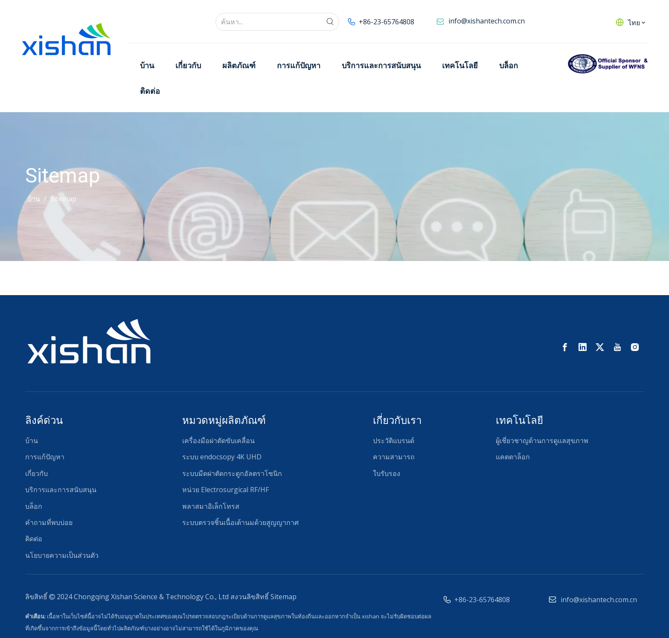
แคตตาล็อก (513, 456)
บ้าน (31, 440)
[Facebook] (565, 347)
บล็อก (33, 506)
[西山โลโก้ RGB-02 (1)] (88, 340)
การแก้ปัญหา (44, 456)
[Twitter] (600, 347)
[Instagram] (635, 347)
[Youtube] (617, 347)
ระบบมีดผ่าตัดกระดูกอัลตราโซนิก (232, 473)
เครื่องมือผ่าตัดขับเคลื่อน (218, 440)
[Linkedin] (582, 347)
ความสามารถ (394, 456)
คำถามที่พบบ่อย (49, 522)
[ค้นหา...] (269, 21)
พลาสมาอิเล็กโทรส (210, 506)
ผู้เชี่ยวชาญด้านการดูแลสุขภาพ (542, 440)
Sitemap (284, 596)
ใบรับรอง (386, 473)
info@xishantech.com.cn (486, 21)
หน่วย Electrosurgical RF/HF (225, 489)
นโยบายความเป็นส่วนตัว (62, 555)
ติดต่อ (33, 538)
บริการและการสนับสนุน (60, 489)
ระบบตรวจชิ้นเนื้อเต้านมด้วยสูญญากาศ (240, 522)
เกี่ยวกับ (36, 473)
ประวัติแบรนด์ (393, 440)
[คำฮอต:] (330, 21)
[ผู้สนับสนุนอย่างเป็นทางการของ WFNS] (608, 64)
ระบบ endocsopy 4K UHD (222, 456)
